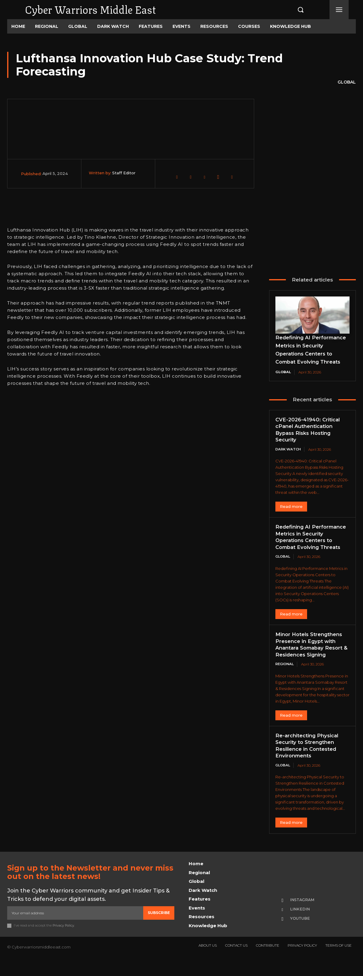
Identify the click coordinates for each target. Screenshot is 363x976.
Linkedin (301, 925)
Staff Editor (123, 172)
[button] (295, 9)
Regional (285, 679)
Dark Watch (289, 458)
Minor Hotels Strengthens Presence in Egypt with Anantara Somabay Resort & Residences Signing (311, 660)
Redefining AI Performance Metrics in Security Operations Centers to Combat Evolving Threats (308, 353)
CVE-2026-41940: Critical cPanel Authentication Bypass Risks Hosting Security (309, 438)
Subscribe (159, 929)
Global (347, 82)
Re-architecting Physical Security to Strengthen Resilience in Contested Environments (309, 761)
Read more (291, 515)
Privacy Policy (63, 941)
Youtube (301, 934)
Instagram (304, 915)
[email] (75, 929)
